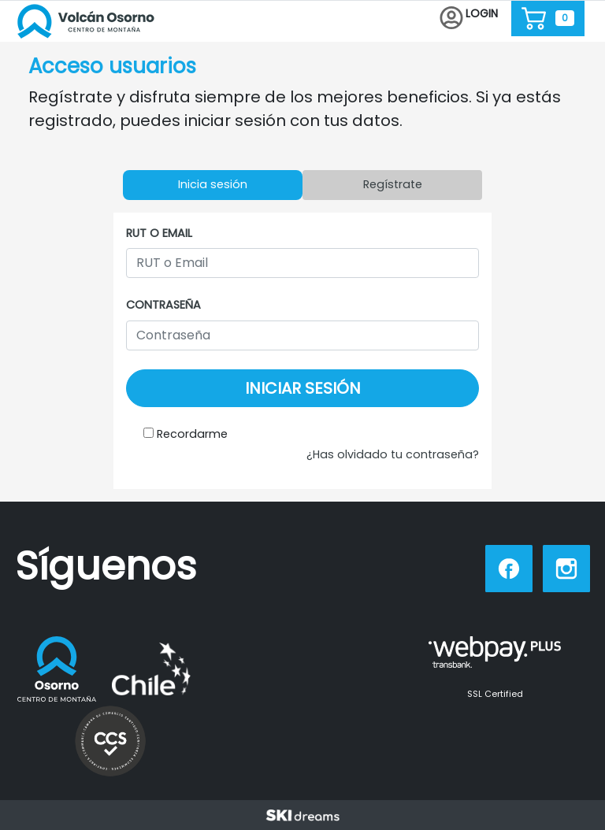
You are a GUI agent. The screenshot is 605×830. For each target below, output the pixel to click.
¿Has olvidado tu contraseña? (392, 454)
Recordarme (192, 434)
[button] (468, 18)
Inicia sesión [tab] (212, 184)
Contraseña (163, 305)
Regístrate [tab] (392, 184)
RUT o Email (159, 233)
